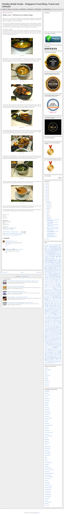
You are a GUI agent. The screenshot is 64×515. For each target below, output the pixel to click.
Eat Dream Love (47, 414)
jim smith (7, 241)
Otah (54, 334)
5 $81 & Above (51, 258)
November (48, 203)
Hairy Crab (57, 316)
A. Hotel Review (57, 284)
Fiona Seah (47, 419)
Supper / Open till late (57, 353)
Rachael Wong (47, 382)
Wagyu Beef (47, 359)
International (55, 320)
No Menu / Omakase (54, 333)
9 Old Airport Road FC (51, 281)
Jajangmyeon (51, 321)
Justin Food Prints (48, 369)
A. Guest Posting (51, 284)
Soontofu (46, 350)
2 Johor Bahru (54, 245)
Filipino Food (50, 311)
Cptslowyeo (47, 403)
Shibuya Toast (59, 348)
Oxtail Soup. (59, 334)
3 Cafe (51, 248)
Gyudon (51, 316)
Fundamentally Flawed (48, 425)
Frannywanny (47, 423)
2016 (47, 196)
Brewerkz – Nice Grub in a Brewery (52, 227)
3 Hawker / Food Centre (54, 250)
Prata (56, 341)
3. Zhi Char (57, 255)
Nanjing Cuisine (54, 332)
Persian (50, 337)
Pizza (50, 339)
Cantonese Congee (53, 300)
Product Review (38, 9)
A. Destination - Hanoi (57, 282)
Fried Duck (57, 313)
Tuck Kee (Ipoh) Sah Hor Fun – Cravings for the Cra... (52, 234)
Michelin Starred (56, 329)
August (48, 208)
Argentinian (46, 289)
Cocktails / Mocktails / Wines (51, 305)
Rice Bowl (50, 343)
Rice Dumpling (55, 343)
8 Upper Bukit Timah (52, 278)
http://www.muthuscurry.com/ (11, 227)
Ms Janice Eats (47, 375)
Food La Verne (8, 244)
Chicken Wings (53, 303)
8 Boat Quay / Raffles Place (53, 261)
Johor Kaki (46, 437)
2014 (47, 199)
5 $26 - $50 (55, 256)
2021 (47, 189)
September (49, 206)
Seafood (55, 347)
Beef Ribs (59, 293)
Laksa (54, 325)
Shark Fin (55, 348)
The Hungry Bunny (48, 491)
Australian (49, 290)
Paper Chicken (59, 335)
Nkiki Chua (46, 460)
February (48, 217)
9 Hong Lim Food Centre (54, 280)
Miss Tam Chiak (47, 455)
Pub (55, 342)
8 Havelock (59, 265)
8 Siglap (57, 274)
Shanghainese (51, 348)
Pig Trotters (59, 338)
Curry (60, 307)
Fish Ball (48, 312)
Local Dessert (56, 327)
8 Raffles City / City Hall (52, 272)
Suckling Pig (59, 352)
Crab (55, 306)
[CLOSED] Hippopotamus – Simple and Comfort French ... (52, 231)
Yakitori (60, 361)
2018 (47, 193)
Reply (6, 245)
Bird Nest (48, 295)
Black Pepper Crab (58, 295)
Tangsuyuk (52, 355)
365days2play (47, 391)
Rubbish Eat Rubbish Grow (49, 473)
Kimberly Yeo (47, 441)
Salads (46, 346)
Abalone (53, 287)
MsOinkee (46, 378)
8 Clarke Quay (57, 263)
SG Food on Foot (47, 478)
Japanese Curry (55, 322)
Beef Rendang (55, 293)
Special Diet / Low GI (53, 351)
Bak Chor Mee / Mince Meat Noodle (55, 291)
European (56, 310)
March (48, 215)
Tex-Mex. (58, 356)
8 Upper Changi (58, 278)
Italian (46, 321)
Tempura (48, 356)
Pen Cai (55, 336)
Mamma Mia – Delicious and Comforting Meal (15, 286)
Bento (54, 294)
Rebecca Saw (47, 471)
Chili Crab (59, 303)
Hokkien (47, 318)
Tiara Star (46, 500)
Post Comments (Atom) (24, 276)
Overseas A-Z (30, 9)
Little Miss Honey (47, 448)
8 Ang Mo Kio (55, 259)
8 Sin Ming (59, 274)
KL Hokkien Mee (54, 323)
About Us (9, 9)
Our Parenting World (48, 462)
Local (52, 327)
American (59, 287)
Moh (50, 331)
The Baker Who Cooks (48, 485)
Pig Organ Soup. (49, 338)
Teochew (51, 356)
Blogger (38, 512)
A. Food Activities (49, 283)
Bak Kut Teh (47, 292)
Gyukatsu (54, 316)
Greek (53, 315)
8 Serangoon (50, 273)
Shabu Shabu (47, 348)
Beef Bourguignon (54, 292)
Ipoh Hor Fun (59, 320)
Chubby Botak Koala (9, 249)
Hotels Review (22, 9)
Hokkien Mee (51, 318)
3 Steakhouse (50, 254)
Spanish (57, 350)
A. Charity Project (51, 282)
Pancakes (51, 335)
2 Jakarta (50, 245)
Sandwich (56, 346)
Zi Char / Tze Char (54, 362)
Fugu (53, 314)
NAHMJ (46, 459)
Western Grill (51, 360)
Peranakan (46, 337)
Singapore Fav (51, 349)
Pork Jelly (52, 340)
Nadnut (46, 457)
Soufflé (48, 350)
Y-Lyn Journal (47, 505)
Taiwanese (59, 354)
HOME (4, 9)
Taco (57, 354)
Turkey (47, 358)
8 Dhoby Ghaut (58, 264)
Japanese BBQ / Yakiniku (49, 322)
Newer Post (5, 272)
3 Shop (57, 253)
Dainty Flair (47, 405)
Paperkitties (47, 464)
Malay (50, 328)
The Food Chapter (48, 489)
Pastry (48, 336)
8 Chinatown (52, 263)
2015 (47, 198)
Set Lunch (59, 347)
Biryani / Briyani (52, 295)
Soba (60, 349)
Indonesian (51, 320)
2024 (47, 184)
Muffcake (46, 332)
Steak (60, 351)
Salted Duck (49, 346)
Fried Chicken (53, 313)
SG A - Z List (15, 9)
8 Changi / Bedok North (57, 262)
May (47, 212)
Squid (58, 351)
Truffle (58, 357)
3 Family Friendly (49, 249)
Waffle (60, 358)
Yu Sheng (49, 362)
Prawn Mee (46, 342)
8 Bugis (59, 261)
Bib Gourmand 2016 (58, 294)
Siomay (56, 349)
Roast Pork (51, 345)
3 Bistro (56, 247)
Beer (52, 294)
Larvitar (46, 371)
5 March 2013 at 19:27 (13, 241)
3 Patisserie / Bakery (55, 252)
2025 (47, 183)
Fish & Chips (54, 311)
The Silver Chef (47, 498)
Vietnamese (57, 358)
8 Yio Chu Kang (50, 279)
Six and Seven (47, 482)
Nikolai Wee (47, 380)
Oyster (46, 335)
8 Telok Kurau (50, 277)
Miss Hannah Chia (48, 453)
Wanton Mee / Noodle (54, 359)
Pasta (46, 336)
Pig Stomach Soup (54, 338)
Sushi (46, 354)
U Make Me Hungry (48, 501)
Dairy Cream (47, 407)
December (48, 202)
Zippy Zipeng (47, 385)
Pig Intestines (56, 337)
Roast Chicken (54, 344)
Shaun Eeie (47, 480)
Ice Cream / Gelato (53, 319)
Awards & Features (46, 9)
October (48, 205)
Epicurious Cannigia (48, 418)
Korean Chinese (47, 324)
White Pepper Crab (50, 361)
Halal (60, 316)
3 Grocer (48, 250)
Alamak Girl (47, 393)
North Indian (46, 334)
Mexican (51, 329)
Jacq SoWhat (47, 434)
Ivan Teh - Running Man (49, 432)
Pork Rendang (47, 341)
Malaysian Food (53, 328)
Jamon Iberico (55, 321)
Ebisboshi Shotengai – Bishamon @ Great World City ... (53, 220)
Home (22, 272)
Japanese (59, 321)
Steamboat (50, 352)
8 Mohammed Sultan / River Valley (53, 270)
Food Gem (46, 421)
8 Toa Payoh (47, 278)
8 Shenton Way (52, 274)
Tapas (56, 355)
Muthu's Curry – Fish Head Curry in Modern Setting (52, 229)
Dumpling (46, 310)
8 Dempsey (53, 264)
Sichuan (46, 349)
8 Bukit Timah (50, 262)
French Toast (49, 313)
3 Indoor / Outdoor (53, 251)
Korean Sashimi (58, 324)
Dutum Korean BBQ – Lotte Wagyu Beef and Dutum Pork (17, 297)
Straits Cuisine (54, 352)
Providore (53, 342)
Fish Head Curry (20, 233)
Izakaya (48, 321)
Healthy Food (57, 317)
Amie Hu (46, 396)
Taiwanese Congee (48, 355)
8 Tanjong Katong (52, 276)
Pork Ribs (50, 341)
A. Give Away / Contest (56, 283)
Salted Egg (52, 346)
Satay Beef (48, 347)
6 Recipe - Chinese (58, 258)
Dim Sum (54, 308)
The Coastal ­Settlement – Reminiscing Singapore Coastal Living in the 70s (20, 302)
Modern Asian (56, 330)
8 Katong (54, 267)
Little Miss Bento (47, 446)
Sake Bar (59, 345)
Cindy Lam (46, 368)
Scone (52, 347)
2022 (47, 187)
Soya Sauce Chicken (52, 350)
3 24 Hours (48, 247)
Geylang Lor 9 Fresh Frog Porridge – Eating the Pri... (52, 225)
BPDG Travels (47, 400)
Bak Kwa (50, 292)
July (47, 209)
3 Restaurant (8, 233)
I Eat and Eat (47, 430)
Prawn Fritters (59, 341)
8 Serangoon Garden (56, 273)
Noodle (59, 333)
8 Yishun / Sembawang (55, 279)
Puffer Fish (57, 342)
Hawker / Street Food (51, 317)
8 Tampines (59, 275)
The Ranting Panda (48, 494)
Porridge (54, 341)
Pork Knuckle (56, 340)
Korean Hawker (53, 324)
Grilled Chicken (56, 315)
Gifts (60, 314)
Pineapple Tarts (47, 339)
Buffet (54, 297)
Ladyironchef (47, 443)
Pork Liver (59, 340)
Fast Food (46, 311)
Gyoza (48, 316)
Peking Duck (52, 336)
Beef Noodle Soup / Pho (49, 293)
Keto (57, 323)
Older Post (39, 272)
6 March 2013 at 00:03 (19, 249)
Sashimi (59, 346)
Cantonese (47, 300)
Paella (48, 335)
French (46, 313)
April (47, 214)
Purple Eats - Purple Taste (49, 469)
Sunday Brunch (47, 353)
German (58, 314)
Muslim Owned (49, 332)
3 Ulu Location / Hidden (57, 254)
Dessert (50, 308)
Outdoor (56, 334)
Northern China (51, 334)
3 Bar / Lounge (52, 247)
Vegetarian (52, 358)
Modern (52, 330)
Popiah (58, 339)
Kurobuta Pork (47, 325)
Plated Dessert (54, 339)
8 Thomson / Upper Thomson (56, 277)
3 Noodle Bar (49, 252)
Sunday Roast (52, 353)
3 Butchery (48, 248)
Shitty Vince (47, 384)
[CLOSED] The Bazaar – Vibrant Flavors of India (52, 223)
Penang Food (59, 336)
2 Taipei (59, 246)
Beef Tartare (50, 294)
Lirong (46, 444)
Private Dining (50, 342)
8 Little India (12, 233)
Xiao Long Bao (56, 361)
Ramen (47, 343)
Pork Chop (48, 340)
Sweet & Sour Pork (52, 354)
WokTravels (47, 503)
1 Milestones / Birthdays (54, 244)
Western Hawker (56, 360)
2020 (47, 190)
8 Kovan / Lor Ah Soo (57, 268)
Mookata (53, 331)
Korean (60, 323)
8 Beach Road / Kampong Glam (52, 260)
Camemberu (47, 402)
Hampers (46, 317)
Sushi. (48, 354)
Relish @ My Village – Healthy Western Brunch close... (52, 236)
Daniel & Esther (47, 409)
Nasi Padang (49, 333)
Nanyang (58, 332)
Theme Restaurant (50, 357)
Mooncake (56, 331)
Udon (49, 358)
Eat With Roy (47, 416)
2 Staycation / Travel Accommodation (53, 246)
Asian (16, 233)
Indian (25, 233)
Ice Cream (48, 319)
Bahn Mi (48, 291)
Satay (45, 347)
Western (46, 360)
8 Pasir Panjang (58, 271)
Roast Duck (59, 344)
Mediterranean (47, 329)
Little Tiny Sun (47, 450)
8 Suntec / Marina (53, 275)
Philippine (52, 337)
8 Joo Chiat (55, 266)
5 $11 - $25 (48, 256)
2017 (47, 195)
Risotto (58, 343)
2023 (47, 186)
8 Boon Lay (56, 261)
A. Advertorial (57, 281)
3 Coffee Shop (55, 248)
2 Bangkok (59, 244)
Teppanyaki (55, 356)
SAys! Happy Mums (48, 475)
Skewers (58, 349)
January (48, 218)
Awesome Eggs (54, 290)
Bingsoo (46, 295)
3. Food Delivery (52, 255)
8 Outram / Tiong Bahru (52, 271)
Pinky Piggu (47, 466)
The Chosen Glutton (48, 487)
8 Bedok (59, 260)
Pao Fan (54, 335)
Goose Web (50, 315)
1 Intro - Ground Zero (48, 244)
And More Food (47, 398)
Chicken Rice (47, 303)
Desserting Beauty (48, 412)
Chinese (46, 304)
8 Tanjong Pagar (58, 276)
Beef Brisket (59, 292)
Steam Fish (46, 352)
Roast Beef (49, 344)
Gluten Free (46, 315)
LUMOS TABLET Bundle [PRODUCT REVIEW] (16, 291)
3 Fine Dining (55, 249)
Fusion (55, 314)
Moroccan (60, 331)
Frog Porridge (50, 314)
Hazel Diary (47, 428)
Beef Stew (46, 294)
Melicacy (46, 373)
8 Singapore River (47, 275)
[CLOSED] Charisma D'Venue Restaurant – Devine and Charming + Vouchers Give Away (23, 280)
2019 (47, 192)
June (48, 211)
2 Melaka (59, 245)
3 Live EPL (57, 251)
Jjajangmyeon (49, 323)
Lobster (57, 326)
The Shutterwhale (48, 496)
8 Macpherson (51, 269)
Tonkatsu (55, 357)
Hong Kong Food (56, 318)
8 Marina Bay (56, 269)
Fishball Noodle (58, 312)
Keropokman (47, 439)
